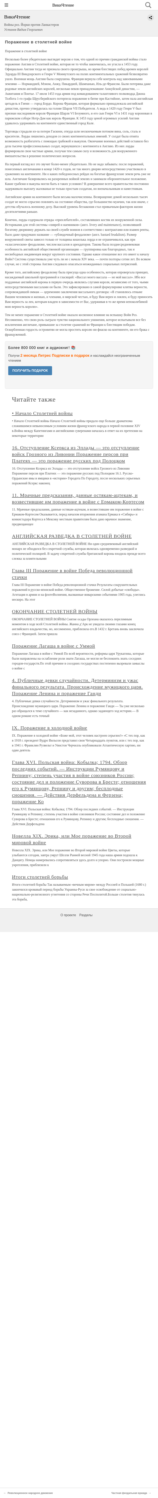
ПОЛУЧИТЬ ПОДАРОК (30, 370)
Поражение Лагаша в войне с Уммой (53, 646)
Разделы (85, 915)
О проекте (68, 915)
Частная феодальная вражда (129, 1493)
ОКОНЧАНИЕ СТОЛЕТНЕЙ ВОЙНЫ (55, 611)
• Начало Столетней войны (42, 413)
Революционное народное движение (30, 1493)
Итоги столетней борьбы (40, 877)
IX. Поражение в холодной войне (49, 727)
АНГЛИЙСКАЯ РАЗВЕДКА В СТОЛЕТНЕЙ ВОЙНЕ (72, 536)
